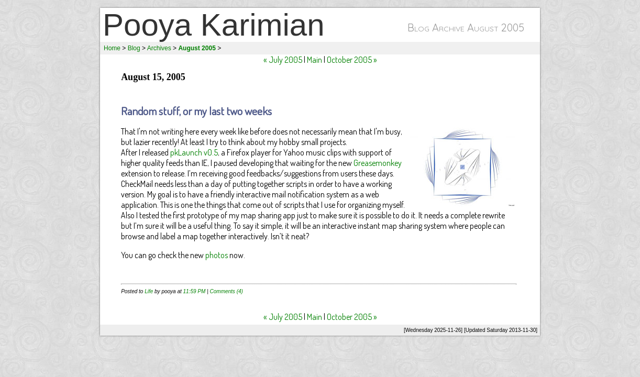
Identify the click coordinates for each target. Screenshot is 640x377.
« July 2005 (282, 59)
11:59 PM (194, 291)
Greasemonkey (378, 163)
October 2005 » (352, 59)
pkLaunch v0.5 (194, 152)
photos (216, 255)
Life (149, 291)
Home (112, 48)
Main (314, 59)
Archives (159, 48)
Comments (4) (226, 291)
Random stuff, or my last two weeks (196, 111)
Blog (134, 48)
